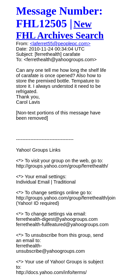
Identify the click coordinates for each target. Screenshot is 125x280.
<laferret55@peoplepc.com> (60, 43)
